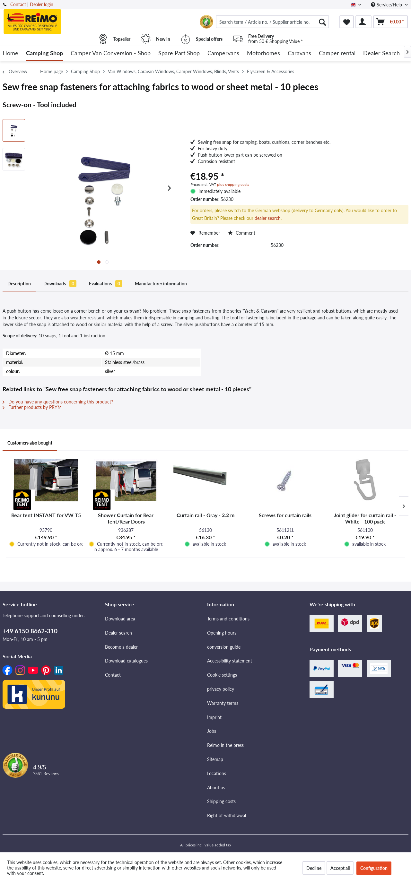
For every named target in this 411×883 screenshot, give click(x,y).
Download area (120, 618)
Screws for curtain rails (285, 515)
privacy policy (220, 689)
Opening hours (221, 633)
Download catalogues (126, 660)
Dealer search (118, 633)
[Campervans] (223, 53)
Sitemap (215, 759)
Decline (313, 868)
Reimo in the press (225, 745)
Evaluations (105, 283)
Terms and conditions (228, 618)
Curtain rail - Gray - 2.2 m (205, 515)
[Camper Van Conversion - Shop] (111, 53)
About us (216, 787)
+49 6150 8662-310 (30, 631)
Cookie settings (222, 675)
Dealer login (41, 4)
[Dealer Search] (381, 53)
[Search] (322, 21)
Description (19, 283)
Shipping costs (221, 801)
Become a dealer (121, 647)
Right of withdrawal (226, 815)
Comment (241, 233)
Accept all (340, 868)
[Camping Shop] (44, 53)
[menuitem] (272, 21)
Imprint (214, 717)
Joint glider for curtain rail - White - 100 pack (365, 518)
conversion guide (223, 647)
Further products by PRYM (32, 407)
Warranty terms (222, 703)
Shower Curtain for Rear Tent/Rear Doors (125, 518)
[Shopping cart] (390, 21)
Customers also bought (29, 443)
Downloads (59, 283)
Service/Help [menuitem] (387, 4)
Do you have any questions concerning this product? (58, 401)
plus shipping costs (233, 184)
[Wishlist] (346, 21)
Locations (216, 773)
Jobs (211, 731)
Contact (18, 4)
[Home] (10, 53)
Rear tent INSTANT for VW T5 (46, 515)
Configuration (374, 868)
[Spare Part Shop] (179, 53)
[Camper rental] (337, 53)
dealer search (268, 218)
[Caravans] (299, 53)
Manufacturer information (161, 283)
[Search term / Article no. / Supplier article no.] (272, 21)
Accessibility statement (229, 660)
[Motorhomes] (263, 53)
